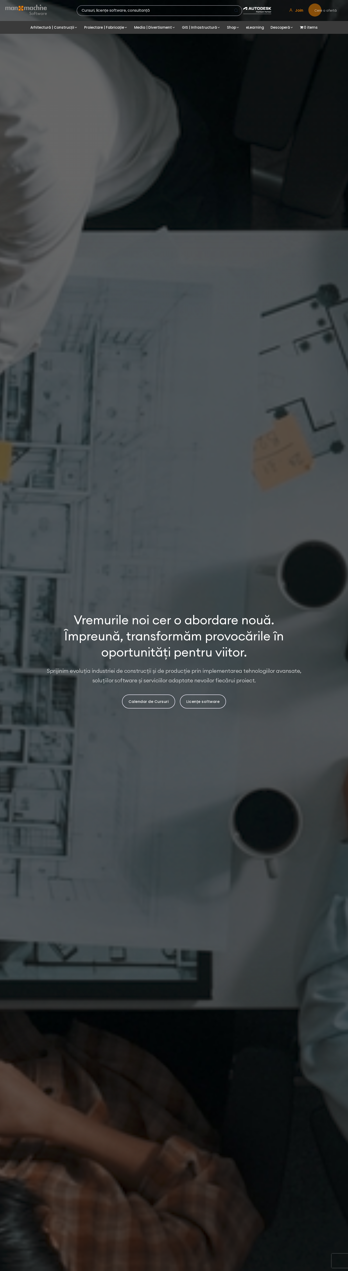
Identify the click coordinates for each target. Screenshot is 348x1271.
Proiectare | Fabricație (104, 27)
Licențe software (202, 701)
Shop (231, 27)
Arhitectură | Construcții (52, 27)
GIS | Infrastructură (199, 27)
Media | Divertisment (153, 27)
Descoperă (280, 27)
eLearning (255, 27)
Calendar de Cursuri (149, 701)
